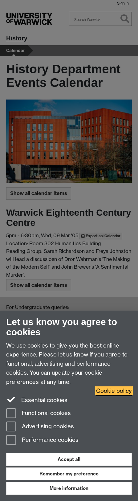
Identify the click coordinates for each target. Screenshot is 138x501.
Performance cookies (42, 440)
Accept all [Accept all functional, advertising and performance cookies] (69, 459)
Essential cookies (36, 400)
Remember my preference (69, 474)
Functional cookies (38, 413)
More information (69, 488)
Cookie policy (114, 390)
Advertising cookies (40, 427)
